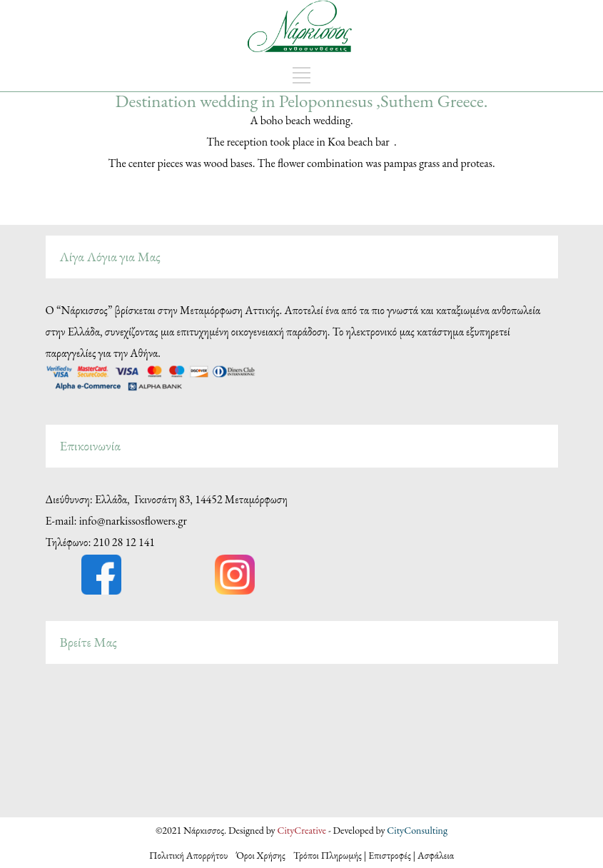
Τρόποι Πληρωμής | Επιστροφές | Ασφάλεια (373, 855)
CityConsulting (417, 830)
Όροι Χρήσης (261, 855)
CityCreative (302, 830)
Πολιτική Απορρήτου (192, 855)
